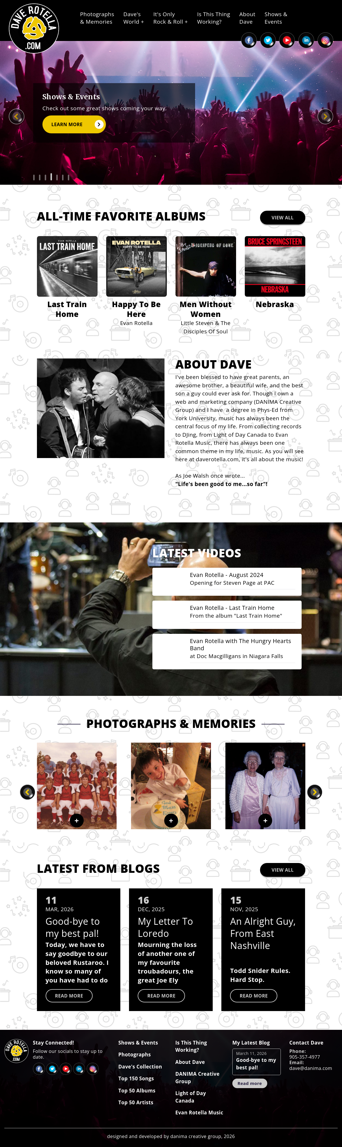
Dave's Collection (140, 1064)
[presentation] (17, 116)
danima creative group (195, 1134)
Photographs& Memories (97, 17)
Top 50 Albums (137, 1088)
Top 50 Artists (135, 1100)
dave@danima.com (310, 1066)
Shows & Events (138, 1040)
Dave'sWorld (134, 17)
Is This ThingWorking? (213, 17)
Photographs (134, 1052)
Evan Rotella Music (199, 1110)
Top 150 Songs (136, 1076)
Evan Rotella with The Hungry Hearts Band (233, 644)
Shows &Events (276, 17)
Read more (69, 994)
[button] (34, 177)
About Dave (190, 1060)
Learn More (77, 124)
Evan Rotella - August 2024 (229, 573)
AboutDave (247, 17)
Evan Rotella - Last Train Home (234, 607)
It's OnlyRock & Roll (170, 17)
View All (283, 215)
